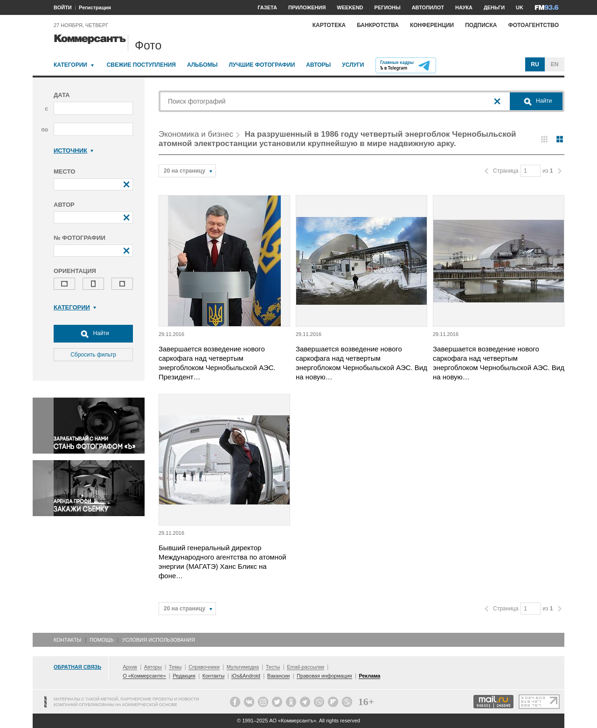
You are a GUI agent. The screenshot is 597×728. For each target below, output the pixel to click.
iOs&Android (245, 676)
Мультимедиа (243, 667)
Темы (175, 667)
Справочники (204, 667)
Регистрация (95, 7)
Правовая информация (324, 676)
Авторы (318, 65)
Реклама (369, 676)
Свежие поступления (141, 65)
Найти (93, 334)
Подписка (481, 25)
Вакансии (278, 676)
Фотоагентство (533, 25)
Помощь (102, 640)
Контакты (67, 640)
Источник (73, 150)
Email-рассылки (305, 667)
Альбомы (202, 65)
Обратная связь (77, 667)
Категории (70, 65)
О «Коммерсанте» (144, 676)
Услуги (353, 65)
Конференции (432, 25)
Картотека (329, 25)
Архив (130, 667)
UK (519, 7)
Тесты (273, 667)
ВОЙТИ (63, 7)
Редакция (184, 676)
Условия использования (158, 640)
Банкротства (378, 25)
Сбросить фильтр (93, 354)
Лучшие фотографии (262, 65)
